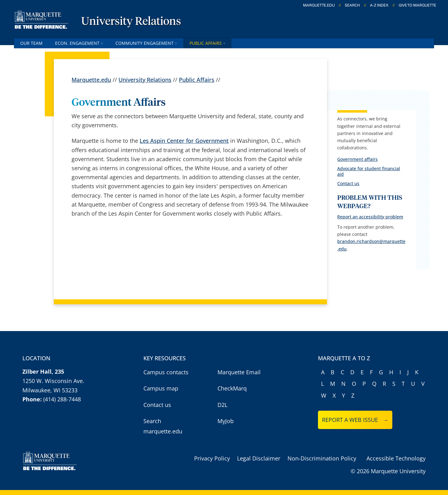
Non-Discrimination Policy (321, 458)
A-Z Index (379, 5)
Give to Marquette (417, 5)
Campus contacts (166, 372)
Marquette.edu (91, 79)
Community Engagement (146, 43)
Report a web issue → (355, 419)
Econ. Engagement (79, 43)
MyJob (225, 421)
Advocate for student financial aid (368, 171)
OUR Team (31, 43)
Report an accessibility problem (370, 217)
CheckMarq (232, 388)
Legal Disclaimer (258, 458)
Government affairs (357, 159)
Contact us (348, 183)
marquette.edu (319, 5)
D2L (222, 405)
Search (352, 5)
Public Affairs (207, 43)
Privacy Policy (212, 458)
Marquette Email (239, 372)
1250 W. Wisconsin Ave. (53, 381)
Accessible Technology (396, 458)
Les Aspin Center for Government (184, 140)
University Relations (131, 21)
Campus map (160, 388)
